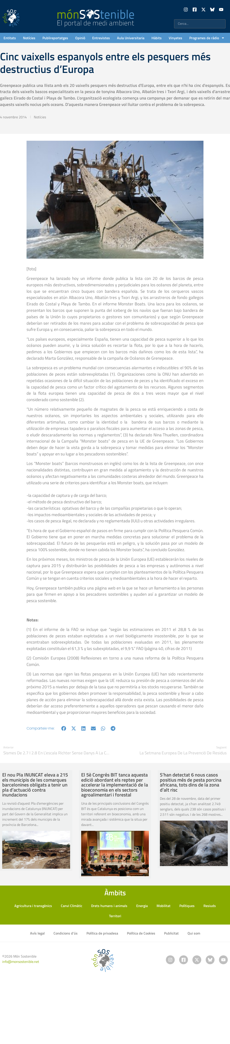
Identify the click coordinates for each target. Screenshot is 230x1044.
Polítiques (187, 905)
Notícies (29, 38)
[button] (63, 728)
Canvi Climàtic (71, 905)
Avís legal (37, 933)
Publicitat (171, 933)
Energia (142, 905)
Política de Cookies (141, 933)
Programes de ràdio (207, 38)
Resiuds (209, 905)
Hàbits (156, 38)
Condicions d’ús (66, 933)
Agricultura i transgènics (33, 905)
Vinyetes (175, 38)
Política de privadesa (102, 933)
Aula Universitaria (130, 38)
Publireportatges (55, 38)
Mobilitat (164, 905)
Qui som (194, 933)
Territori (115, 916)
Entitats (10, 38)
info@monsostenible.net (20, 961)
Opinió (80, 38)
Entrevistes (101, 38)
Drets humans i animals (109, 905)
